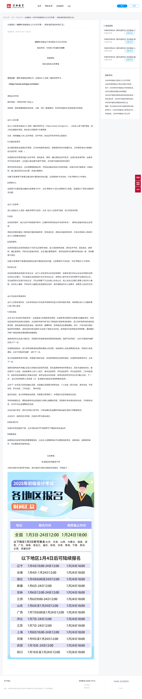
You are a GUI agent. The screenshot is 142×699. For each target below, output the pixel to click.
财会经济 (19, 17)
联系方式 (87, 688)
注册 (134, 6)
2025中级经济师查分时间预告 (116, 91)
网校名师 (48, 6)
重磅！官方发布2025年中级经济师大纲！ (120, 106)
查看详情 (129, 33)
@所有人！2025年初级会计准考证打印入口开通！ (123, 110)
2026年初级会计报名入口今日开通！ (118, 80)
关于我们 (87, 685)
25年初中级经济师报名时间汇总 (116, 102)
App (69, 6)
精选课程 (109, 25)
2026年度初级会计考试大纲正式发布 (118, 84)
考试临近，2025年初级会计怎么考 (117, 113)
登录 (122, 6)
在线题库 (60, 6)
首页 (39, 6)
